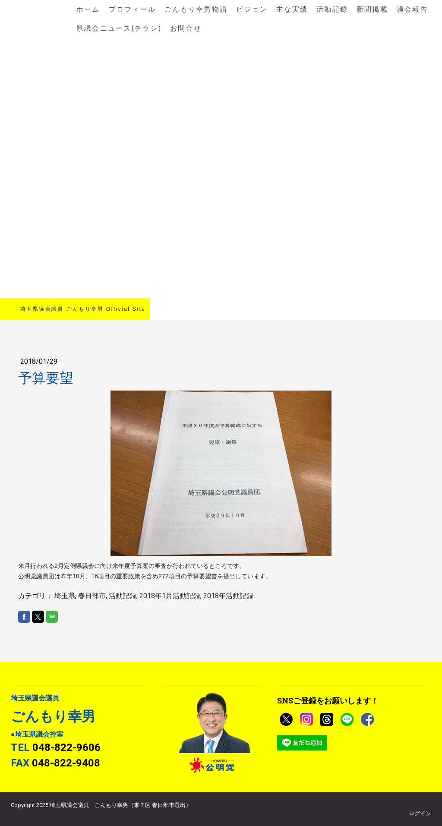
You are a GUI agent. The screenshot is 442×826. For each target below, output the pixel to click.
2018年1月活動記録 (169, 596)
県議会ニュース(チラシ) (118, 28)
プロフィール (132, 9)
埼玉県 (64, 596)
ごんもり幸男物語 (195, 9)
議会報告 (412, 9)
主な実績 (292, 9)
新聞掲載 (372, 9)
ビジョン (252, 9)
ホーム (88, 9)
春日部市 (92, 596)
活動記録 (332, 9)
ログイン (420, 813)
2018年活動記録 (228, 596)
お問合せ (186, 28)
